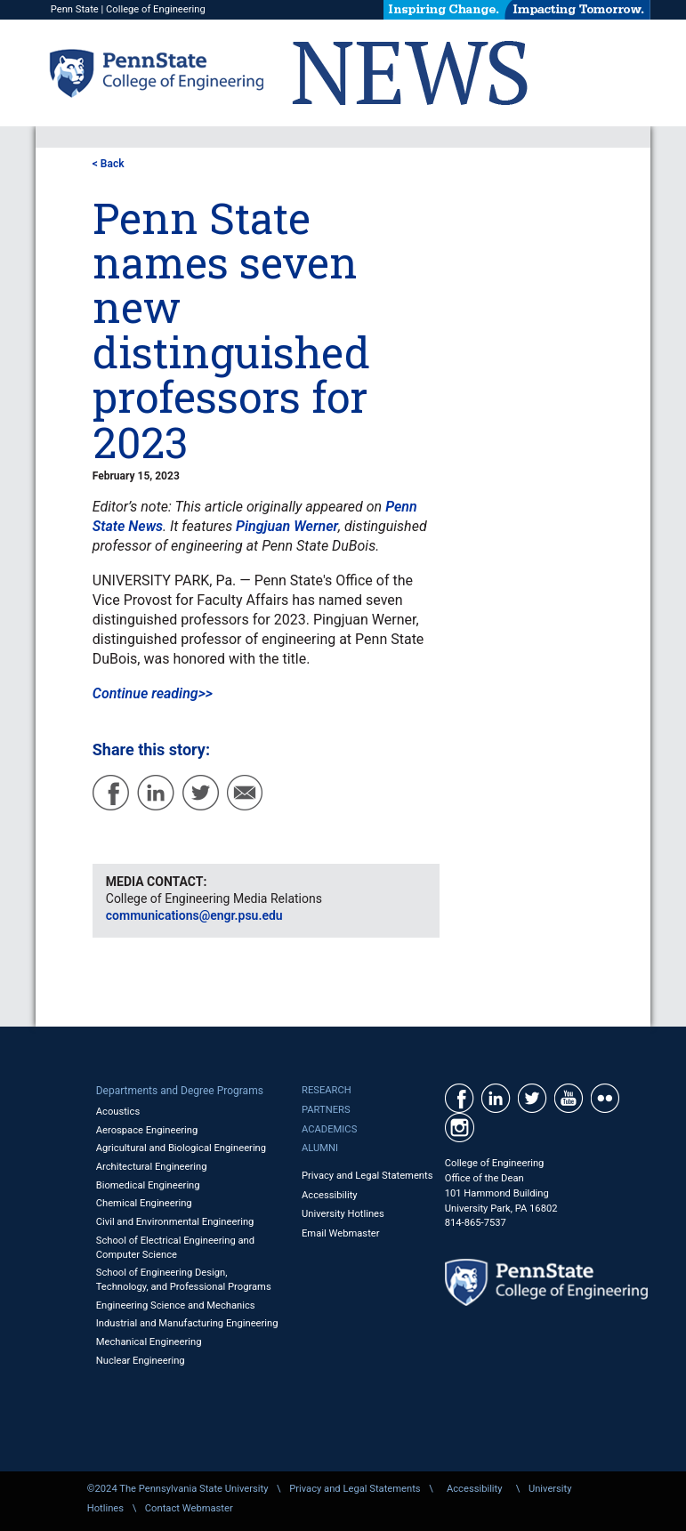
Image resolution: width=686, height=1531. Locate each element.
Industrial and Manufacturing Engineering (187, 1323)
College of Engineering (156, 9)
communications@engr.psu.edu (194, 915)
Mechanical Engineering (149, 1342)
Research (326, 1090)
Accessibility (330, 1195)
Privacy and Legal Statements (367, 1175)
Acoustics (118, 1111)
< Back (109, 163)
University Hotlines (343, 1214)
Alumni (320, 1148)
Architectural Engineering (151, 1166)
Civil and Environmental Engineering (175, 1222)
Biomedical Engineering (148, 1185)
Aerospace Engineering (147, 1130)
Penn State (75, 9)
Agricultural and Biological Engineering (181, 1148)
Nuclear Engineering (140, 1360)
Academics (329, 1129)
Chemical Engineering (144, 1203)
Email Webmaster (341, 1233)
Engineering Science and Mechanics (175, 1305)
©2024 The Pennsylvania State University (178, 1489)
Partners (326, 1110)
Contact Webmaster (189, 1508)
